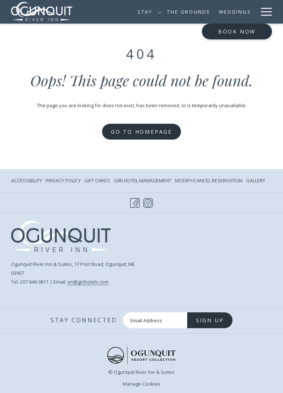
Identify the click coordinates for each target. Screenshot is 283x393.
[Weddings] (234, 12)
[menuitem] (27, 180)
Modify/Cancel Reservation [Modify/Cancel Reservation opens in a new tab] (208, 181)
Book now (237, 31)
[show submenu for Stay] (160, 12)
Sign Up (210, 320)
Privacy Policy (63, 180)
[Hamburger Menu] (263, 12)
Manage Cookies (141, 383)
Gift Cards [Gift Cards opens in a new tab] (97, 181)
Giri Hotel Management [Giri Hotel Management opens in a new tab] (142, 181)
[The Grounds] (188, 12)
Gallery (255, 180)
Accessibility (26, 180)
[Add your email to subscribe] (155, 320)
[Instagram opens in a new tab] (148, 201)
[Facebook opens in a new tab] (135, 201)
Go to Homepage (141, 131)
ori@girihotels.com (88, 281)
